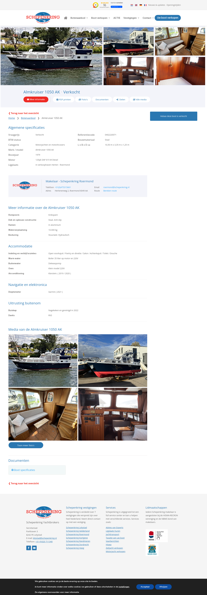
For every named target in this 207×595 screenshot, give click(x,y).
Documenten (102, 99)
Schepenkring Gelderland (78, 531)
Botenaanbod (78, 17)
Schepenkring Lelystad (76, 527)
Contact (147, 17)
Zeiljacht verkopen (114, 548)
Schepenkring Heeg (75, 548)
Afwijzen (163, 586)
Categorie (13, 144)
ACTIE (116, 17)
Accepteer (145, 586)
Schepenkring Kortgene (77, 537)
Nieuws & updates (156, 5)
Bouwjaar (13, 154)
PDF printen (65, 99)
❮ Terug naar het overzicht (23, 113)
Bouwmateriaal (86, 139)
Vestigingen (130, 17)
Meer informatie (37, 99)
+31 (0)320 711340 (44, 541)
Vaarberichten (112, 541)
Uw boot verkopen (167, 17)
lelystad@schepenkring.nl (45, 538)
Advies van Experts (114, 527)
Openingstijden (174, 5)
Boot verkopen (99, 17)
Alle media (141, 99)
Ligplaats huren (113, 531)
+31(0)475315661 (63, 187)
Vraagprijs (14, 134)
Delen (122, 99)
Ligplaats (13, 164)
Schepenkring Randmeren (78, 541)
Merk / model (15, 149)
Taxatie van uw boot (115, 537)
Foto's (85, 99)
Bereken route (110, 190)
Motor (11, 159)
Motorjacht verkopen (115, 551)
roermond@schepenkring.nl (116, 187)
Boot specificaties (24, 470)
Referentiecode (86, 134)
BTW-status (14, 139)
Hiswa (108, 544)
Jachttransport (112, 534)
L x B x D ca (84, 144)
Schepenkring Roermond (77, 534)
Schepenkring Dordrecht (77, 544)
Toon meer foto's (25, 445)
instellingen (124, 587)
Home (11, 118)
